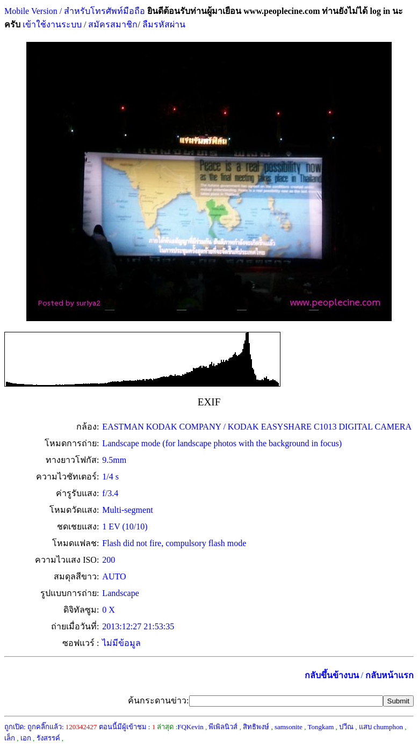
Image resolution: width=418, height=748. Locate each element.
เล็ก (9, 738)
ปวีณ (346, 727)
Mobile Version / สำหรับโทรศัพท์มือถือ (74, 11)
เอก (25, 738)
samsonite (288, 727)
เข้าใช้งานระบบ (51, 24)
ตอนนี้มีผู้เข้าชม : (127, 727)
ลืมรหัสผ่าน (162, 24)
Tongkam (320, 727)
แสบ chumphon (381, 727)
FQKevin (190, 727)
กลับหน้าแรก (389, 675)
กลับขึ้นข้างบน (332, 675)
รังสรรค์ (48, 738)
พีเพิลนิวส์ (222, 727)
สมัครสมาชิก (113, 24)
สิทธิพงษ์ (256, 727)
